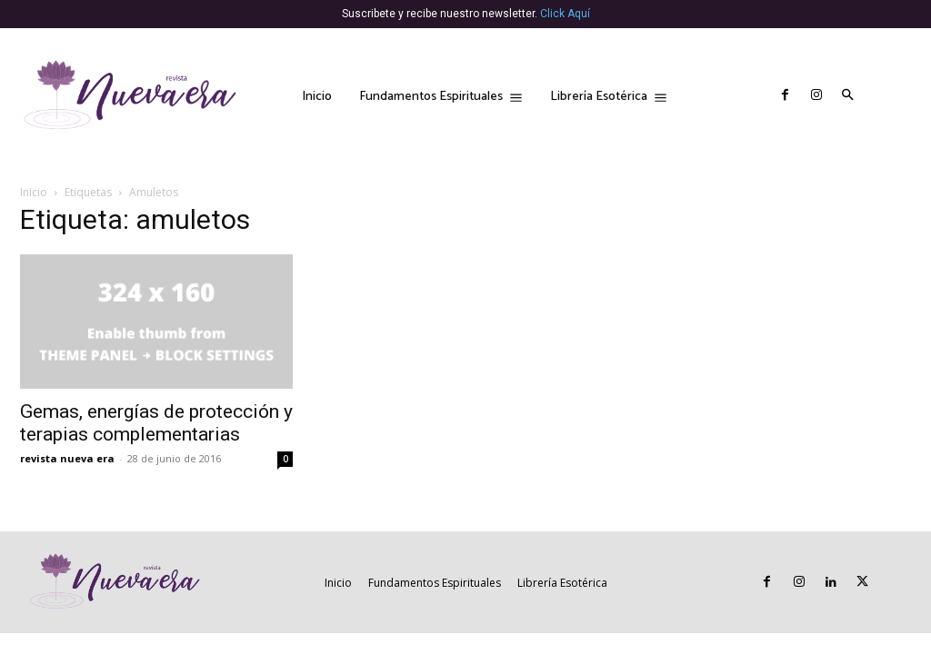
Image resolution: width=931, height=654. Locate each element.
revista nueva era (67, 458)
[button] (848, 96)
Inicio (33, 192)
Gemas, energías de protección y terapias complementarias (156, 423)
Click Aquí (565, 13)
